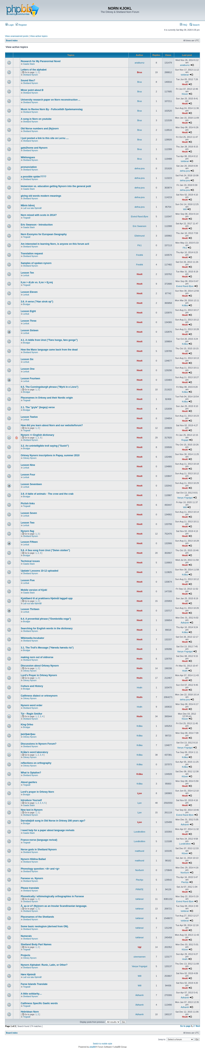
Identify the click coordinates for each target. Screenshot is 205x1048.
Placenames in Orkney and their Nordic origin (47, 397)
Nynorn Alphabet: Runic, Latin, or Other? (44, 964)
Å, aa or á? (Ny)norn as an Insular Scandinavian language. (54, 906)
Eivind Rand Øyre (139, 216)
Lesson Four (28, 474)
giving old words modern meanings (41, 195)
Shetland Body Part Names (36, 944)
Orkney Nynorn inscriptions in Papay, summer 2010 (50, 455)
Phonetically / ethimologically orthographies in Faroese (52, 896)
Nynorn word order (31, 705)
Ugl (139, 947)
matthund (139, 851)
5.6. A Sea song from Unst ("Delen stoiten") (45, 550)
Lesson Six (27, 359)
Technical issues (30, 561)
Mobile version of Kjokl (34, 590)
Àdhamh (185, 622)
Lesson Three (28, 320)
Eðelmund (140, 236)
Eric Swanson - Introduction (37, 224)
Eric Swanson (139, 226)
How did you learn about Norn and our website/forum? (52, 425)
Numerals (26, 936)
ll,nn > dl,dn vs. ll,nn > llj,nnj (37, 282)
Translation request (32, 253)
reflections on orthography (36, 763)
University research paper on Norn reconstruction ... (50, 99)
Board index (12, 40)
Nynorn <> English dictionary (37, 435)
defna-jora (140, 168)
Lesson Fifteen (29, 542)
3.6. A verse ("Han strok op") (37, 301)
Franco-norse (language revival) (39, 840)
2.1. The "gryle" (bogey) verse (38, 407)
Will (185, 209)
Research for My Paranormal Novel (41, 61)
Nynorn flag (27, 531)
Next (198, 1026)
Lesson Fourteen (30, 378)
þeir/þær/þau (28, 734)
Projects (25, 955)
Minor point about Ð (32, 90)
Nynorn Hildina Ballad (33, 859)
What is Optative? (31, 772)
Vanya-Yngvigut (185, 497)
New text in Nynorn (32, 809)
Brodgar (26, 304)
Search (195, 25)
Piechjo (139, 880)
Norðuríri (139, 870)
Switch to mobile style (102, 1044)
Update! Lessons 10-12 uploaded (39, 570)
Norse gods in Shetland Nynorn (39, 849)
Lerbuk (26, 275)
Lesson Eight (28, 311)
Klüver (185, 94)
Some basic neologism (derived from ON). (45, 926)
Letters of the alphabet (34, 69)
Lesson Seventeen (31, 484)
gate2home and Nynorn (34, 147)
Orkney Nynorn (29, 458)
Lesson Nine (28, 465)
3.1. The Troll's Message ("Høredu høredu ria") (47, 647)
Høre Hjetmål (28, 974)
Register (21, 25)
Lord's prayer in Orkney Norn (37, 791)
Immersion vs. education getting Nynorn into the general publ (56, 186)
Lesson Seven (29, 513)
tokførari (185, 74)
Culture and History (32, 686)
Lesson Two (27, 522)
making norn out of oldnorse (37, 657)
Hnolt (185, 84)
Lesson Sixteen (29, 330)
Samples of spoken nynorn (36, 263)
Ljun (139, 793)
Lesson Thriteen (30, 609)
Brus (139, 72)
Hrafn (140, 658)
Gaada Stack (29, 64)
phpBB (92, 1047)
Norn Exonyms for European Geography (44, 234)
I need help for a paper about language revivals (47, 830)
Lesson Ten (27, 272)
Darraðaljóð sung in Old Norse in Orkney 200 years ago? (53, 820)
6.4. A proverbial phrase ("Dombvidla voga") (46, 618)
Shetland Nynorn (30, 75)
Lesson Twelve (29, 417)
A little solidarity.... (31, 993)
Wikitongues (28, 157)
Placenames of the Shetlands (37, 916)
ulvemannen (140, 956)
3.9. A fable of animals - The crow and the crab (47, 493)
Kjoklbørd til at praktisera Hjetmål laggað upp (47, 598)
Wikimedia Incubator (32, 638)
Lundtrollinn (139, 832)
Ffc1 (139, 245)
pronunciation (29, 167)
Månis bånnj (28, 205)
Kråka (185, 305)
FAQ (183, 25)
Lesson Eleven (29, 292)
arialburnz (139, 62)
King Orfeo (27, 724)
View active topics (38, 36)
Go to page (185, 1026)
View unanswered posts (16, 36)
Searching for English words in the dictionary (47, 628)
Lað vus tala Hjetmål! (32, 208)
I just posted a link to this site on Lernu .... (45, 138)
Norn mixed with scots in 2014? (39, 215)
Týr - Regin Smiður (31, 713)
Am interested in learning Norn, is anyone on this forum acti (55, 244)
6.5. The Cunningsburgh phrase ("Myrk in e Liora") (49, 387)
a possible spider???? (33, 176)
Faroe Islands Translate (34, 984)
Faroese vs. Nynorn (32, 878)
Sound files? (28, 80)
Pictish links (28, 503)
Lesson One (28, 368)
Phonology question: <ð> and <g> (40, 868)
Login (9, 25)
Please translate (30, 888)
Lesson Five (28, 580)
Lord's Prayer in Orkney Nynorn (39, 675)
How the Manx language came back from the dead (49, 349)
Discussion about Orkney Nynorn (40, 665)
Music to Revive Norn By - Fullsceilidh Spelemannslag (52, 109)
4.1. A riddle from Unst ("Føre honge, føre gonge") (49, 340)
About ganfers (29, 782)
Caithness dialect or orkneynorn (39, 695)
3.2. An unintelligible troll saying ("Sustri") (45, 445)
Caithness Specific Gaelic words (39, 1003)
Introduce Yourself (31, 800)
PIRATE (140, 889)
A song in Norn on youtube (36, 119)
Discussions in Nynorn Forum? (38, 743)
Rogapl (184, 440)
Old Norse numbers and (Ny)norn (40, 128)
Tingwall (26, 218)
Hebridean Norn (30, 1011)
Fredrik (139, 255)
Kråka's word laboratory (34, 752)
